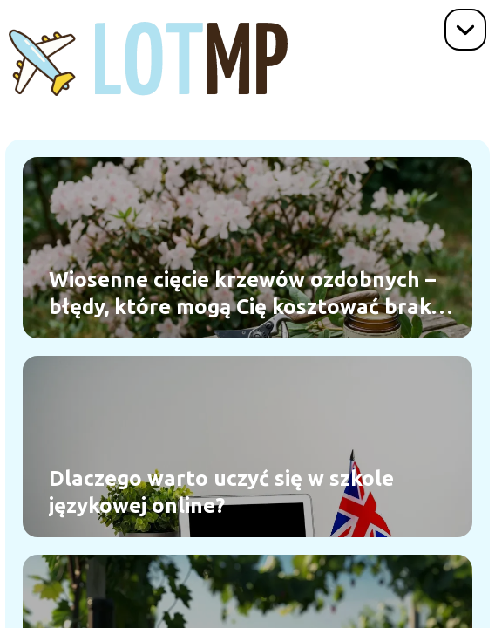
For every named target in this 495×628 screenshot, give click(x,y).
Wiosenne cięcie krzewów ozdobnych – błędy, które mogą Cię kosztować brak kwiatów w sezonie (242, 294)
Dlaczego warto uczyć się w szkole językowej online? (221, 492)
